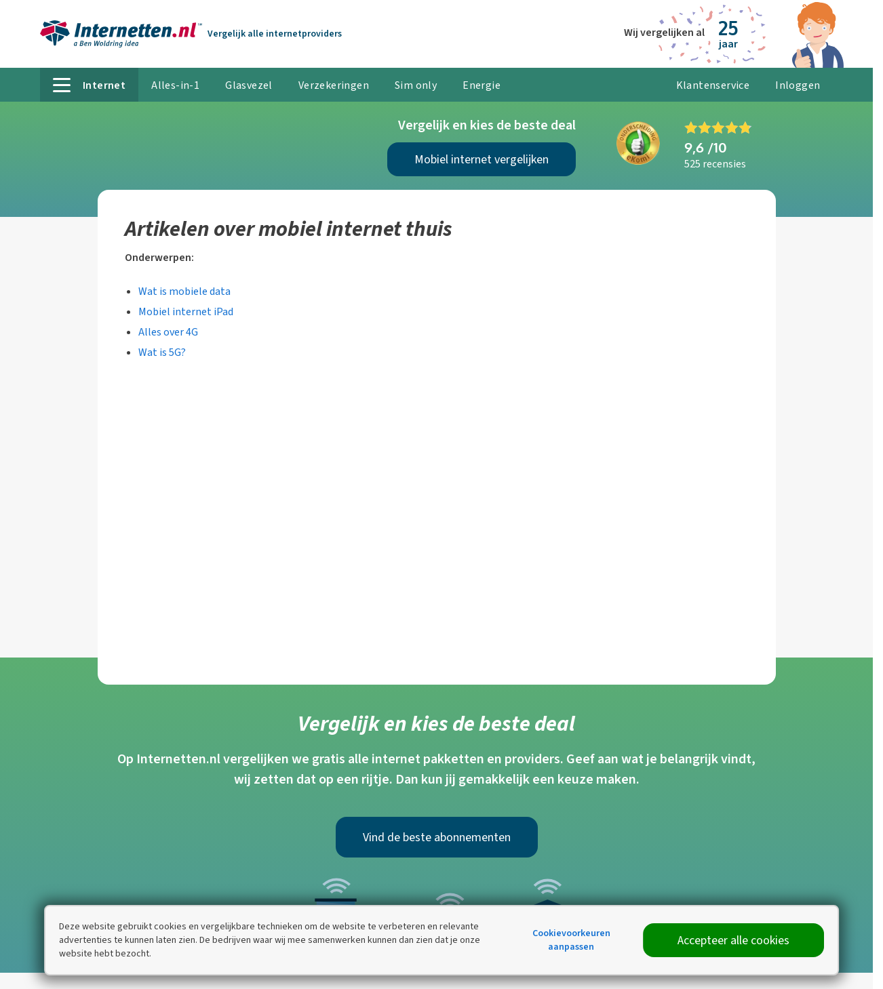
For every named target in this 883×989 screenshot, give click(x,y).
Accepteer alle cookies (733, 940)
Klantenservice (713, 85)
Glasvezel (249, 85)
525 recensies (715, 163)
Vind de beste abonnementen (437, 837)
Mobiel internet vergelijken (481, 159)
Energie (482, 85)
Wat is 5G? (162, 352)
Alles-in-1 (175, 85)
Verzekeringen (333, 85)
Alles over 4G (168, 332)
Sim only (416, 85)
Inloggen (797, 85)
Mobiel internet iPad (185, 311)
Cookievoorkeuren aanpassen (571, 940)
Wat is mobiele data (184, 291)
